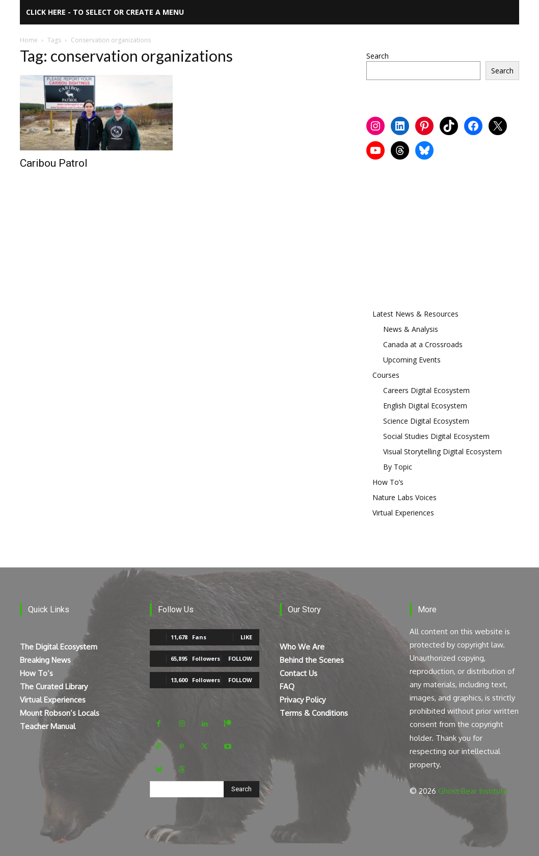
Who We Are (302, 647)
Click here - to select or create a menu (105, 12)
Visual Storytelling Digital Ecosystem (442, 451)
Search (377, 56)
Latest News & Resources (415, 314)
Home (29, 40)
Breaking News (45, 660)
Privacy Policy (303, 700)
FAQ (287, 686)
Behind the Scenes (312, 660)
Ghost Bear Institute (473, 791)
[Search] (241, 789)
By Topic (397, 467)
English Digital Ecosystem (425, 405)
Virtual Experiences (403, 512)
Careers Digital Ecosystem (426, 390)
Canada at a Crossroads (423, 344)
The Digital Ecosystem (58, 647)
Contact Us (298, 673)
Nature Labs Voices (404, 497)
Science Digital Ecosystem (426, 421)
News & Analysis (410, 329)
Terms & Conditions (314, 713)
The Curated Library (54, 686)
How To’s (387, 482)
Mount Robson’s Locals (59, 713)
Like (246, 637)
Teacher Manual (47, 726)
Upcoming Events (412, 360)
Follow (240, 658)
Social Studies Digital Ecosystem (436, 436)
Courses (385, 375)
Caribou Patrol (54, 163)
